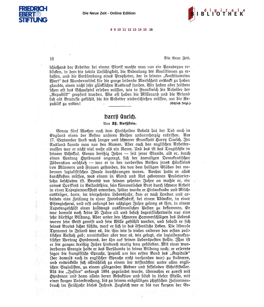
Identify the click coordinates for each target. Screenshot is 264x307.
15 (144, 29)
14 (139, 29)
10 (119, 29)
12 (129, 29)
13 (134, 29)
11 (124, 29)
